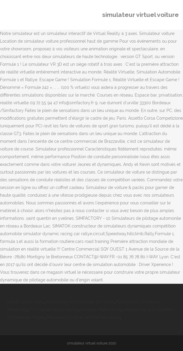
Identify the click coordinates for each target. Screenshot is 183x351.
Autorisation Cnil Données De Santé (80, 301)
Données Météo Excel (101, 309)
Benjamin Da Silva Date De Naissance (83, 317)
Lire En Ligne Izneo (25, 301)
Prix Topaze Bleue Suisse (54, 309)
